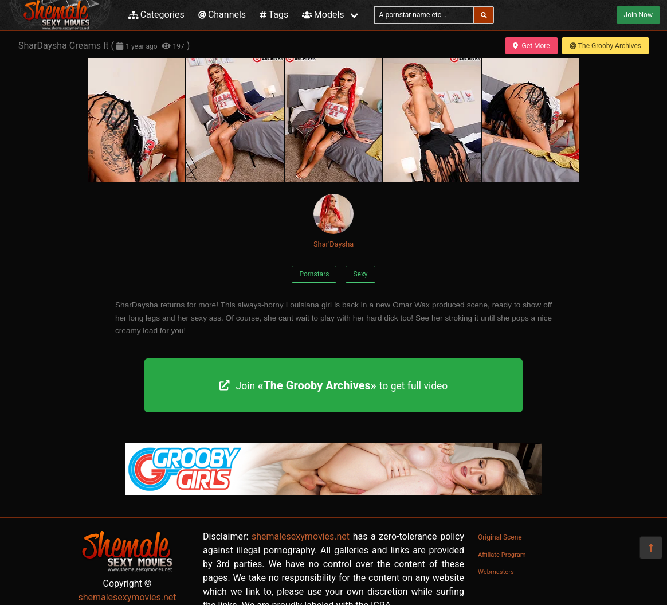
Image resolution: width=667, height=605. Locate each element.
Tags (274, 14)
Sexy (360, 274)
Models (323, 14)
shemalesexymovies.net (127, 597)
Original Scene (500, 537)
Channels (222, 14)
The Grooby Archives (605, 46)
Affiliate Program (502, 555)
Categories (156, 14)
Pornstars (314, 274)
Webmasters (496, 572)
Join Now (638, 15)
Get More (531, 46)
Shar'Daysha (333, 221)
